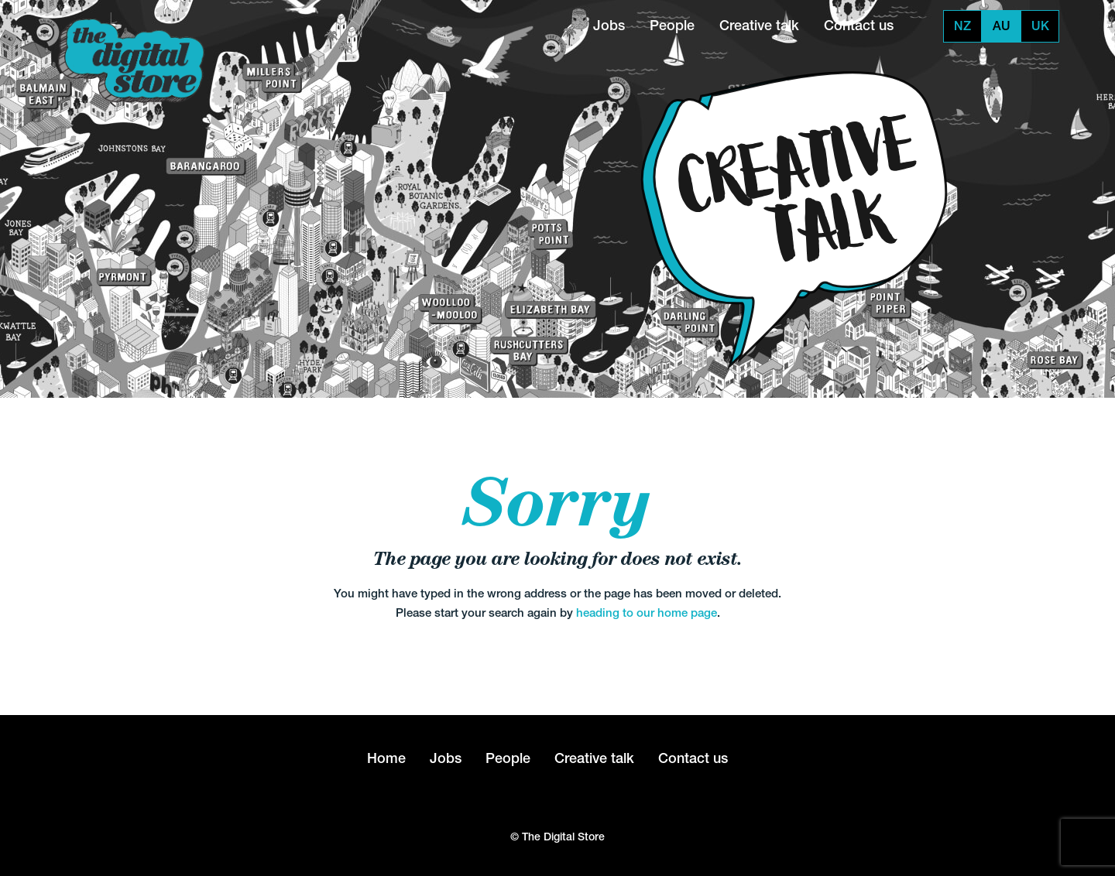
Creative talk (759, 25)
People (672, 25)
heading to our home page (646, 612)
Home (386, 758)
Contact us (859, 25)
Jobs (609, 25)
